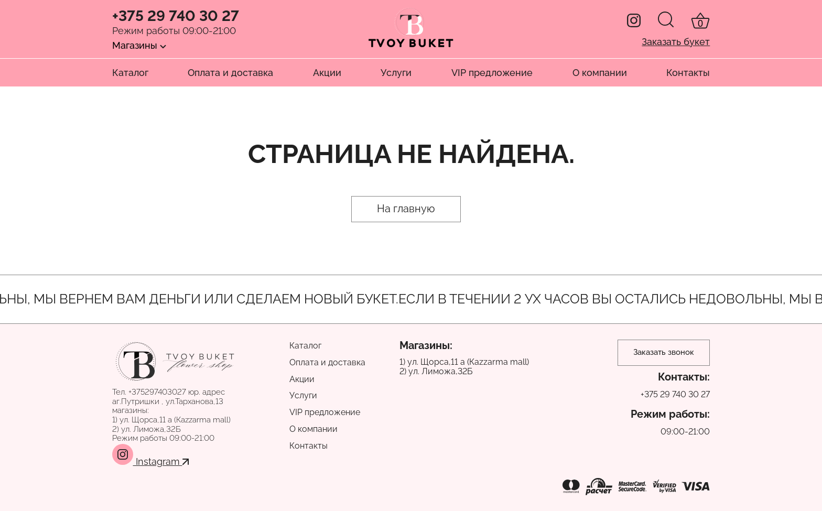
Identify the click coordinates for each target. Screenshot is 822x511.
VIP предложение (492, 72)
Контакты (688, 72)
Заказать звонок (663, 352)
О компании (599, 72)
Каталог (130, 72)
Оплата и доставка (230, 72)
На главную (406, 208)
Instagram (150, 461)
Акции (327, 72)
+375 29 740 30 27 (175, 16)
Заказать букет (676, 41)
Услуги (396, 72)
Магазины (139, 45)
